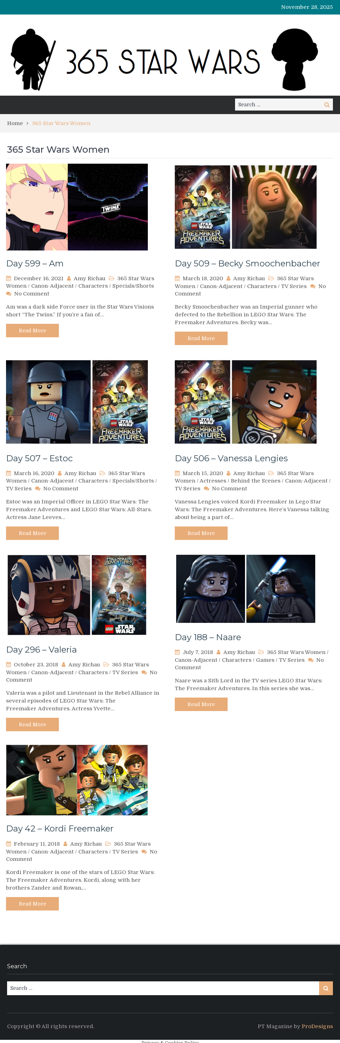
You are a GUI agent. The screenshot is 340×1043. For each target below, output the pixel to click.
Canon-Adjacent (52, 286)
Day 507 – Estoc (39, 458)
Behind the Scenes (255, 481)
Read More (32, 330)
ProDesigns (317, 1026)
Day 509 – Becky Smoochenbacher (247, 263)
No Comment (31, 294)
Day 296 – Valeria (41, 649)
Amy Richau (89, 278)
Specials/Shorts (133, 286)
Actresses (213, 481)
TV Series (294, 286)
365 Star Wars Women (296, 652)
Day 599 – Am (35, 263)
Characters (93, 286)
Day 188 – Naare (208, 637)
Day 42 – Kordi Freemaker (59, 828)
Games (265, 660)
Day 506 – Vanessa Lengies (231, 458)
